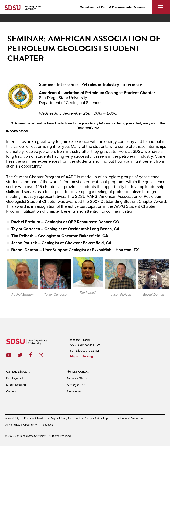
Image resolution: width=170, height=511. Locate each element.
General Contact (77, 371)
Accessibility (12, 418)
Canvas (11, 391)
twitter (23, 355)
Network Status (77, 378)
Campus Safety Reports (98, 418)
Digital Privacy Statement (65, 418)
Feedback (47, 425)
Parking (87, 356)
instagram (44, 355)
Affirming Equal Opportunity (21, 425)
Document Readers (35, 418)
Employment (14, 378)
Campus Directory (18, 371)
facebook (34, 355)
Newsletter (74, 391)
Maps (74, 356)
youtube (8, 355)
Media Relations (16, 385)
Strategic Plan (76, 385)
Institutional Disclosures (130, 418)
